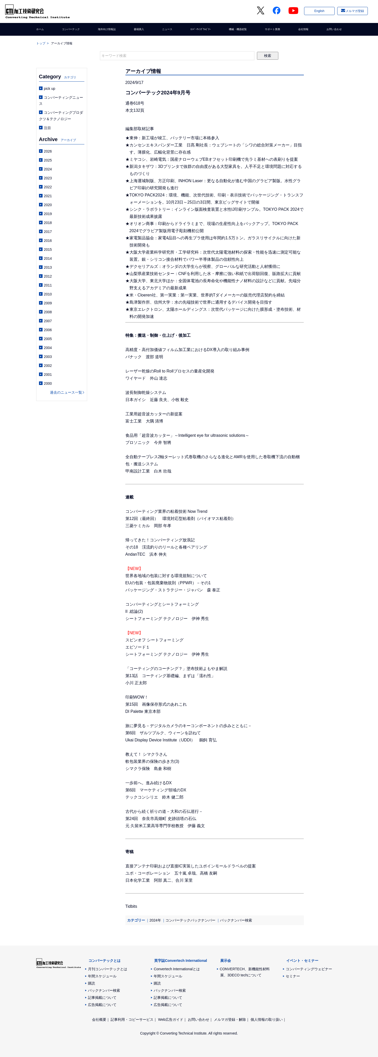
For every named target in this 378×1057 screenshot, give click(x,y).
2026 (48, 151)
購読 (91, 983)
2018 (48, 223)
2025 (48, 160)
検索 (267, 56)
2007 (48, 321)
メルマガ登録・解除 (230, 1019)
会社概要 (99, 1019)
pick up (49, 88)
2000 (48, 383)
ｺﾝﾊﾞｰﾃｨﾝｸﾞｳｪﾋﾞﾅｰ (198, 29)
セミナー (293, 976)
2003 (48, 357)
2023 (48, 178)
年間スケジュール (102, 976)
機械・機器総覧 (237, 29)
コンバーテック (71, 29)
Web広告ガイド (170, 1019)
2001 (48, 374)
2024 (48, 169)
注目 (47, 128)
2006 (48, 330)
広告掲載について (102, 1005)
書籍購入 (139, 29)
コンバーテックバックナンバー (190, 920)
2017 (48, 232)
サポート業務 (272, 29)
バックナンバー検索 (236, 920)
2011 (48, 285)
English (319, 11)
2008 (48, 312)
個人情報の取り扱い (267, 1019)
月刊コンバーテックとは (107, 969)
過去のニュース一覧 (66, 392)
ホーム (41, 29)
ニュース (165, 29)
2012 (48, 276)
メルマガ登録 (355, 11)
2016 (48, 241)
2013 (48, 267)
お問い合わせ (331, 29)
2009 (48, 303)
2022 (48, 187)
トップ (40, 43)
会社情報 (301, 29)
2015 (48, 249)
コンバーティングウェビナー (309, 969)
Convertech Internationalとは (177, 969)
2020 (48, 205)
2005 (48, 339)
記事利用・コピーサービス (132, 1019)
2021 (48, 196)
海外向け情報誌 (107, 29)
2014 (48, 258)
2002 (48, 366)
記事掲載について (102, 998)
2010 (48, 294)
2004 (48, 348)
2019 (48, 214)
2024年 (155, 920)
